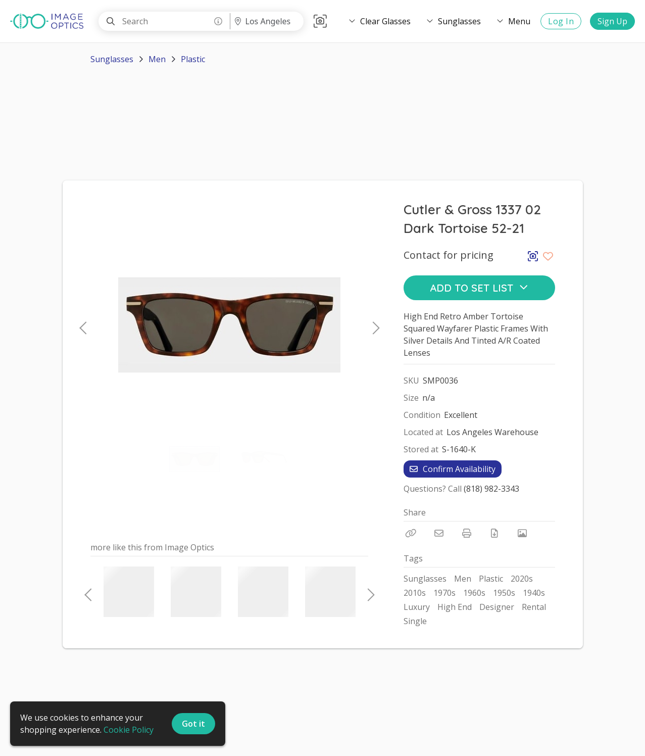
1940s (534, 592)
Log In (561, 21)
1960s (474, 592)
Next (373, 325)
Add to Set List (479, 287)
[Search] (110, 21)
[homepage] (49, 21)
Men (157, 59)
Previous (83, 325)
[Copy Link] (411, 533)
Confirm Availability (452, 469)
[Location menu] (266, 21)
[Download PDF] (494, 533)
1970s (444, 592)
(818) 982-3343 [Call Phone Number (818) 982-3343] (491, 488)
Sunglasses (111, 59)
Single (415, 621)
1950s (504, 592)
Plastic (193, 59)
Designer (496, 606)
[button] (320, 21)
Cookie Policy (129, 729)
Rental (534, 606)
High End (454, 606)
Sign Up (612, 21)
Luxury (417, 606)
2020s (522, 578)
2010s (415, 592)
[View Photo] (522, 533)
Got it (193, 723)
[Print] (466, 533)
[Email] (438, 533)
